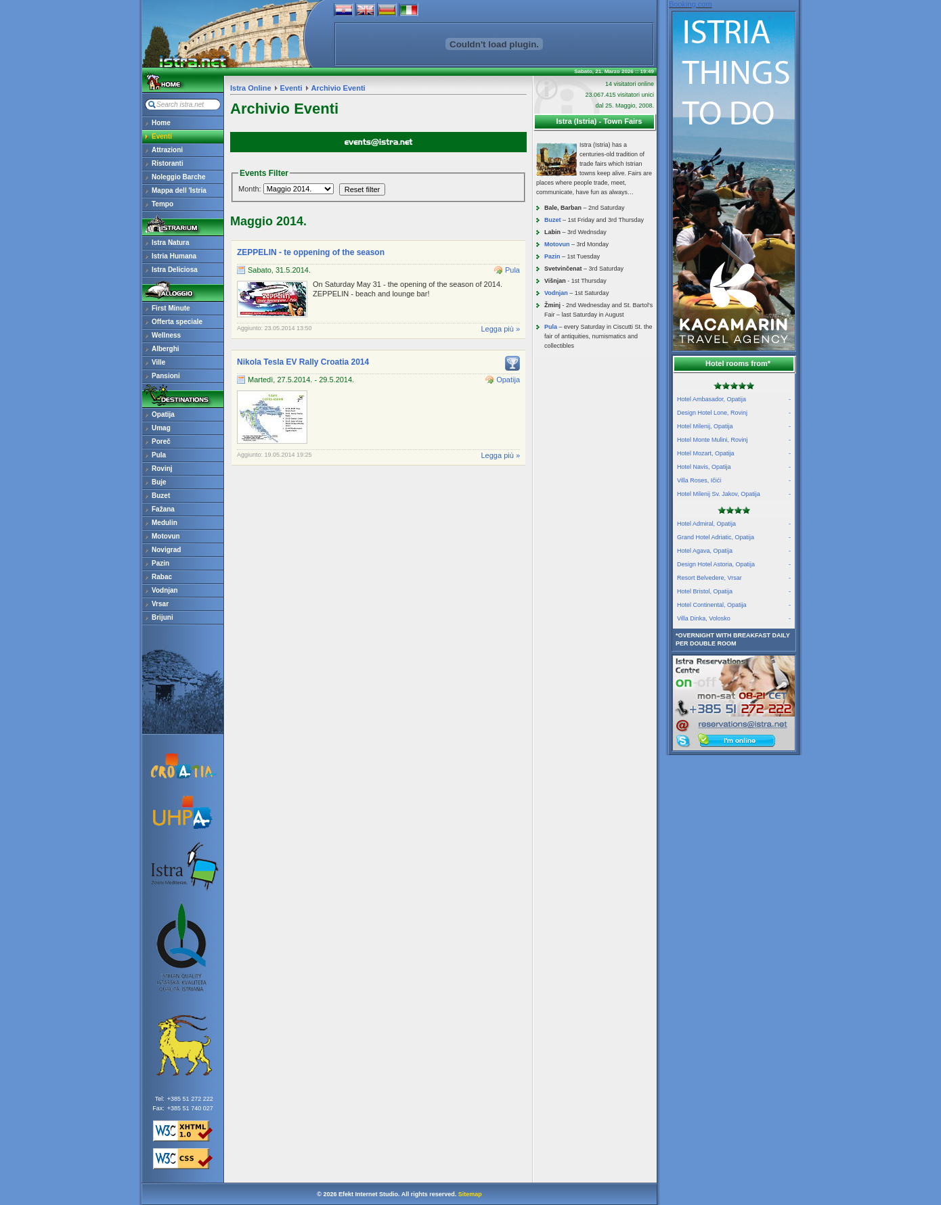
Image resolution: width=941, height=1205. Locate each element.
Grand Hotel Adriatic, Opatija (734, 537)
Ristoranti (167, 163)
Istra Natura (171, 242)
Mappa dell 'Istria (179, 190)
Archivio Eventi (338, 88)
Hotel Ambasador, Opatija (734, 399)
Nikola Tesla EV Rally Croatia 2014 (303, 362)
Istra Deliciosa (175, 269)
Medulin (164, 522)
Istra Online (250, 88)
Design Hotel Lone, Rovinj (734, 412)
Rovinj (162, 468)
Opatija (163, 414)
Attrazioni (167, 150)
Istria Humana (174, 256)
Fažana (163, 509)
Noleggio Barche (178, 177)
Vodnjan (165, 590)
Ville (158, 362)
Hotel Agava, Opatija (734, 550)
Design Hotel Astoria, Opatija (734, 564)
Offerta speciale (177, 321)
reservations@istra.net (734, 694)
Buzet (161, 495)
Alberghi (165, 349)
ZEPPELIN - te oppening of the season (311, 252)
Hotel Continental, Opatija (734, 604)
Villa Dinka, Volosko (734, 618)
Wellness (166, 335)
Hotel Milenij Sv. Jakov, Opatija (734, 493)
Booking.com (690, 4)
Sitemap (470, 1194)
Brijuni (162, 617)
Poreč (161, 441)
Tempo (162, 204)
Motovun (166, 536)
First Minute (171, 308)
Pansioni (166, 376)
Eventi (162, 136)
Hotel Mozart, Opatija (734, 453)
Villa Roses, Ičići (734, 480)
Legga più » (501, 329)
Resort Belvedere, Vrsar (734, 577)
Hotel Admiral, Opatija (734, 523)
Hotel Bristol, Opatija (734, 591)
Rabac (162, 577)
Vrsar (160, 604)
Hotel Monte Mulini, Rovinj (734, 439)
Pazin (160, 563)
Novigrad (166, 549)
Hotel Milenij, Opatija (734, 426)
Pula (159, 455)
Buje (159, 482)
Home (161, 123)
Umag (161, 428)
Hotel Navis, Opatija (734, 466)
